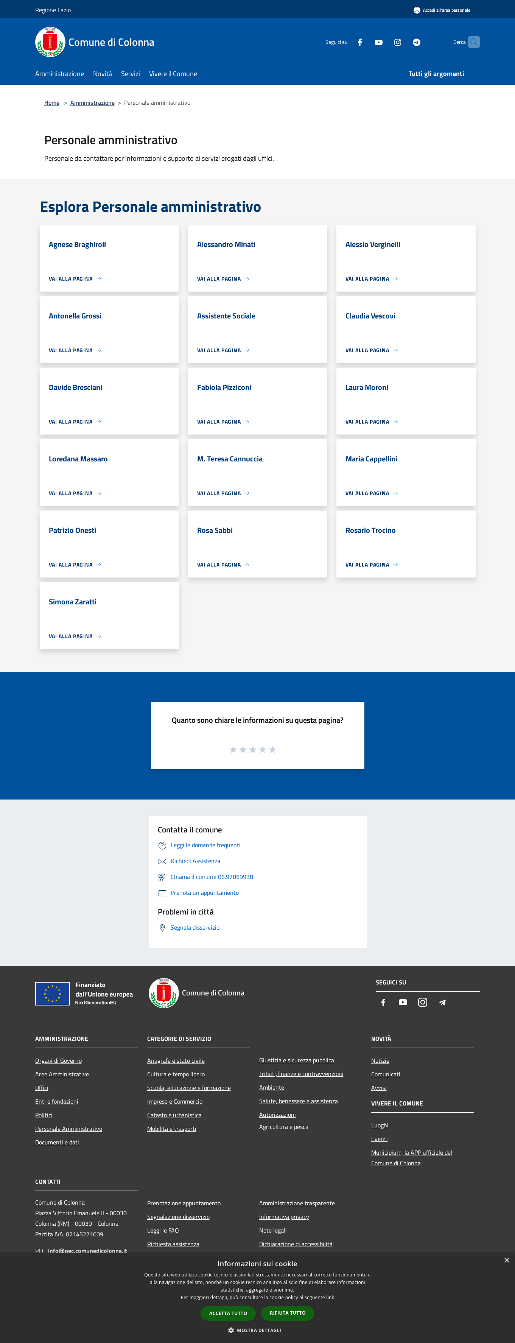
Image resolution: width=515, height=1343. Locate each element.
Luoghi (380, 1125)
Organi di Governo (58, 1060)
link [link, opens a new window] (330, 1297)
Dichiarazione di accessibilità (296, 1243)
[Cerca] (471, 42)
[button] (258, 1330)
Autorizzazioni (277, 1114)
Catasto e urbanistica (174, 1114)
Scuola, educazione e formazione (189, 1087)
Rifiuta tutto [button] (288, 1313)
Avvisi (379, 1087)
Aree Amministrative (62, 1074)
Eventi (379, 1138)
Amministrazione (92, 102)
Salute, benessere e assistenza (298, 1100)
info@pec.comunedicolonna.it (87, 1250)
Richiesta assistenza (173, 1243)
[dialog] (257, 1298)
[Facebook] (347, 42)
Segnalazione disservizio (178, 1216)
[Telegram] (403, 42)
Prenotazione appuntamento (184, 1203)
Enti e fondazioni (56, 1101)
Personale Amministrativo (68, 1128)
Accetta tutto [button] (228, 1313)
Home (51, 102)
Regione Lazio (53, 9)
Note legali (273, 1230)
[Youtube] (365, 42)
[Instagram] (384, 42)
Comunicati (385, 1074)
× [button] (506, 1261)
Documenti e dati (57, 1142)
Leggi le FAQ (163, 1230)
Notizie (380, 1060)
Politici (44, 1114)
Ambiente (271, 1087)
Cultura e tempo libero (176, 1074)
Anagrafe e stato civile (176, 1060)
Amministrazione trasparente (297, 1203)
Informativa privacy (284, 1216)
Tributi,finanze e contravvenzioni (301, 1073)
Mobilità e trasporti (171, 1128)
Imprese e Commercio (174, 1101)
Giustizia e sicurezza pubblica (296, 1060)
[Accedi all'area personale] (442, 10)
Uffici (41, 1087)
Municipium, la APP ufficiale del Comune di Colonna (411, 1158)
